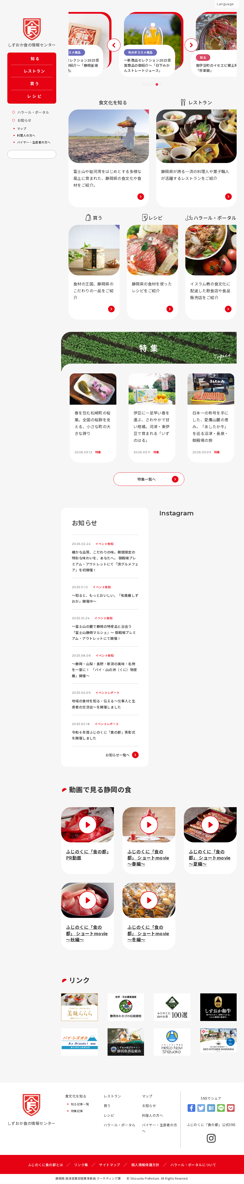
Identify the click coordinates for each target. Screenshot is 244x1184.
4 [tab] (156, 84)
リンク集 (81, 1164)
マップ (147, 1096)
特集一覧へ (146, 479)
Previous (114, 45)
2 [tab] (148, 84)
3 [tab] (152, 84)
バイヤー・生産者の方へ (159, 1128)
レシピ (109, 1115)
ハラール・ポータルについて (193, 1164)
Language (225, 4)
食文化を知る (75, 1096)
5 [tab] (161, 84)
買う (107, 1105)
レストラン (112, 1096)
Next (191, 45)
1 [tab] (144, 84)
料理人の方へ (152, 1115)
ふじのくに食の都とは (45, 1164)
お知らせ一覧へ (118, 755)
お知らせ (149, 1105)
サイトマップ (109, 1164)
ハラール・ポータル (119, 1125)
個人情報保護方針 (145, 1164)
